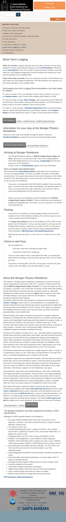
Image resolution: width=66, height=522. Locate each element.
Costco (6, 391)
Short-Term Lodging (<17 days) (15, 47)
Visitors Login (49, 7)
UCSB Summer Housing (45, 121)
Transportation (9, 53)
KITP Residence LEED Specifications (18, 477)
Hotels (19, 121)
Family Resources (10, 39)
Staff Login (49, 3)
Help (41, 505)
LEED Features (31, 405)
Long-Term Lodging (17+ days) (15, 44)
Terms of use (31, 503)
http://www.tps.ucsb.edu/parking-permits (37, 231)
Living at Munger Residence (37, 146)
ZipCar (36, 293)
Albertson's (14, 391)
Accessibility (42, 503)
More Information (10, 405)
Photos (21, 405)
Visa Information (9, 42)
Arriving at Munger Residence (14, 145)
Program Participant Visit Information (17, 28)
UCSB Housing (28, 121)
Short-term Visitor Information (14, 31)
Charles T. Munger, (10, 303)
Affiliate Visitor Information (13, 33)
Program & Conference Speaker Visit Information (21, 36)
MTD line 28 (25, 393)
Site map (26, 505)
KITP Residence (47, 68)
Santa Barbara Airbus (27, 171)
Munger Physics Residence (14, 50)
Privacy (21, 503)
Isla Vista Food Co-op (39, 389)
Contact (35, 505)
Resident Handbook (11, 137)
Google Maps (45, 161)
